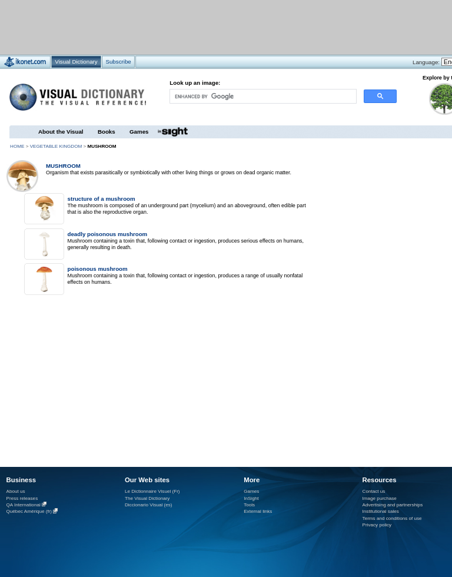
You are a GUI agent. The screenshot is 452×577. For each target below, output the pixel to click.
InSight (251, 498)
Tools (249, 505)
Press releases (22, 498)
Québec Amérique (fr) (29, 512)
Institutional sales (381, 511)
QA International (23, 505)
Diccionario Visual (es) (148, 505)
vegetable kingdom (56, 146)
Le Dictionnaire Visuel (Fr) (152, 491)
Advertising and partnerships (393, 505)
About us (15, 491)
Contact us (374, 491)
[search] (262, 96)
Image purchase (380, 498)
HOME (17, 146)
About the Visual (61, 131)
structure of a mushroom (101, 198)
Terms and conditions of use (392, 518)
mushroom (63, 166)
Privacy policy (377, 525)
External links (258, 511)
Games (138, 131)
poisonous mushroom (97, 269)
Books (106, 131)
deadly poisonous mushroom (107, 234)
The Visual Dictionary (147, 498)
